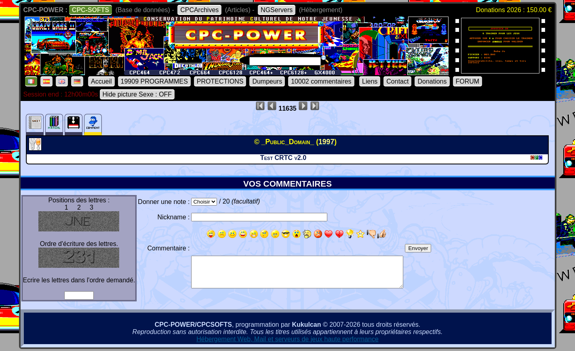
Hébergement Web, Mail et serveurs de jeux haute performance (287, 339)
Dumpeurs (267, 81)
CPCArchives (199, 9)
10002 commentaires (321, 81)
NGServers (277, 9)
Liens (369, 81)
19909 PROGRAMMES (154, 81)
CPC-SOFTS (90, 9)
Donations (432, 81)
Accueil (101, 81)
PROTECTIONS (220, 81)
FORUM (468, 81)
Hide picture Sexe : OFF (137, 94)
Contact (397, 81)
